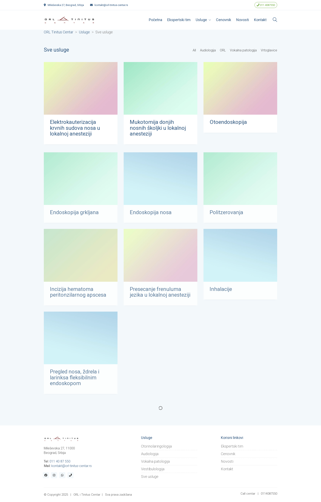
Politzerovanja (226, 215)
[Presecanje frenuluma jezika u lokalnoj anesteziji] (160, 257)
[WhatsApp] (62, 475)
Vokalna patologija (243, 50)
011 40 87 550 (60, 461)
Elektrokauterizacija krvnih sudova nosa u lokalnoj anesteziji (75, 128)
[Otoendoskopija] (240, 88)
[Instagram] (54, 475)
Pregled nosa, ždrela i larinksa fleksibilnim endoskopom (74, 380)
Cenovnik (228, 454)
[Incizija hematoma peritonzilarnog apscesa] (81, 257)
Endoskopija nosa (151, 215)
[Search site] (275, 20)
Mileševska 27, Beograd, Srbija (66, 5)
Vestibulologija (152, 469)
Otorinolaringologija (156, 446)
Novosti (227, 461)
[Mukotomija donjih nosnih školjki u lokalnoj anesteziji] (160, 88)
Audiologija (208, 50)
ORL (223, 50)
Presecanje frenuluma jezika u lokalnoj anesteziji (160, 294)
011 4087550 (266, 5)
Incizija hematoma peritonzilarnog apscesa (78, 294)
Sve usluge (149, 476)
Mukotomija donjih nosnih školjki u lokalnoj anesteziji (158, 128)
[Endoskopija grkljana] (81, 181)
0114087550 (269, 493)
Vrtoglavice (269, 50)
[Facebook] (46, 475)
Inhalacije (221, 291)
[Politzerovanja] (240, 181)
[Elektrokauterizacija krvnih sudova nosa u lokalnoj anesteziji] (81, 88)
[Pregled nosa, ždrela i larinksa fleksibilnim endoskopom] (81, 340)
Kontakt (227, 469)
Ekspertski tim (232, 446)
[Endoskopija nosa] (160, 181)
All (194, 50)
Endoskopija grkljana (74, 215)
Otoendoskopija (228, 123)
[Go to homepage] (69, 19)
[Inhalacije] (240, 257)
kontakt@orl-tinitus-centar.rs (111, 5)
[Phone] (70, 475)
